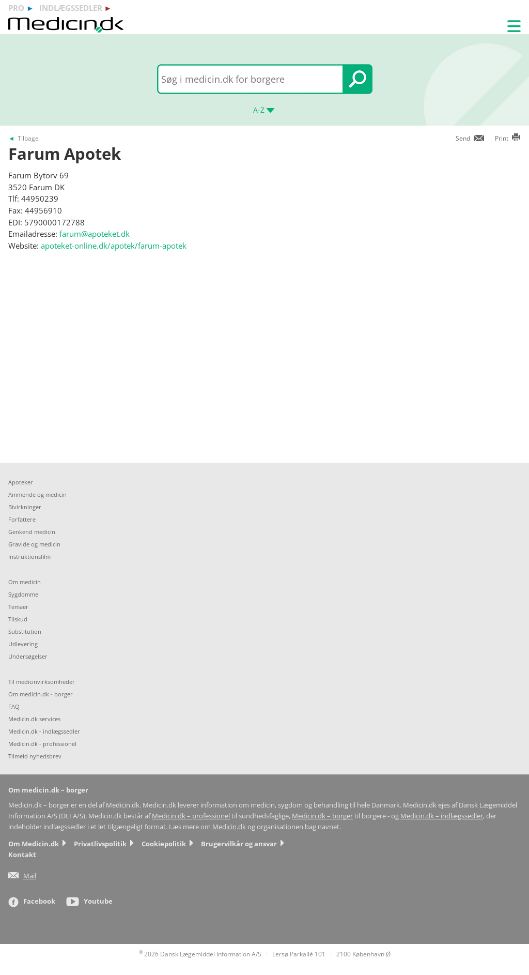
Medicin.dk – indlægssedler (441, 816)
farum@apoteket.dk (94, 233)
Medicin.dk (229, 826)
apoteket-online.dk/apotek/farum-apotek (113, 245)
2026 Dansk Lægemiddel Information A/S (200, 954)
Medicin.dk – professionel (191, 816)
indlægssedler (70, 8)
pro (16, 8)
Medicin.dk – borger (322, 816)
